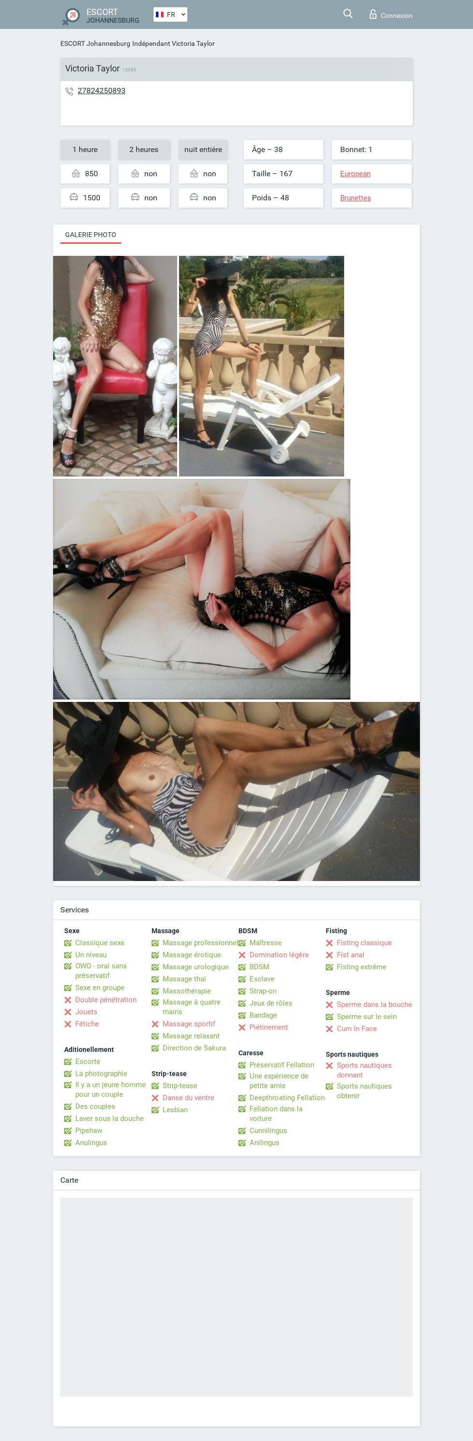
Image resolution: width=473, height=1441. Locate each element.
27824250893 (101, 90)
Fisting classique (364, 942)
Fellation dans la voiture (276, 1114)
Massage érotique (192, 955)
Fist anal (350, 955)
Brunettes (355, 198)
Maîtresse (266, 942)
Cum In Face (357, 1028)
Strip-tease (180, 1085)
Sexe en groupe (100, 987)
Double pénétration (106, 999)
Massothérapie (187, 991)
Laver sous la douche (109, 1118)
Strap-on (263, 991)
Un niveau (91, 955)
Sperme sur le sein (367, 1016)
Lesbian (175, 1109)
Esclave (262, 979)
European (355, 173)
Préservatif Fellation (282, 1065)
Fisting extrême (362, 967)
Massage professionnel (200, 942)
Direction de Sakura (194, 1048)
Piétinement (269, 1027)
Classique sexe (100, 942)
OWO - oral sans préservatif (101, 971)
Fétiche (87, 1024)
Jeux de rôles (271, 1003)
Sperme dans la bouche (374, 1004)
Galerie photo (90, 234)
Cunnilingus (268, 1130)
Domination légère (279, 955)
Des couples (95, 1106)
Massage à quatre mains (192, 1007)
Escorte (87, 1061)
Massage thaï (184, 979)
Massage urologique (196, 967)
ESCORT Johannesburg (95, 43)
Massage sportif (189, 1024)
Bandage (263, 1015)
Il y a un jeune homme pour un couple (110, 1089)
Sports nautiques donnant (364, 1070)
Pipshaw (88, 1130)
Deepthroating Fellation (287, 1097)
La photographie (101, 1073)
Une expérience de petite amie (279, 1081)
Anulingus (91, 1142)
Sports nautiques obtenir (364, 1091)
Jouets (86, 1011)
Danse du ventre (188, 1097)
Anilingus (264, 1142)
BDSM (259, 967)
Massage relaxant (191, 1036)
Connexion (391, 14)
